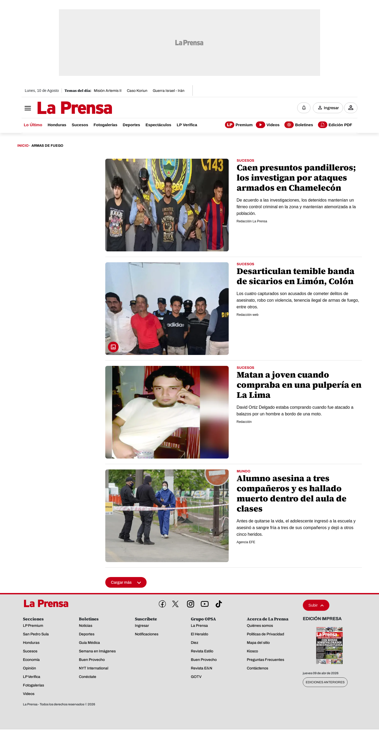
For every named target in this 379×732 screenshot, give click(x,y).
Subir (316, 605)
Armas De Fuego (47, 146)
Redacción (244, 422)
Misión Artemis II (108, 91)
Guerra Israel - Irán (168, 91)
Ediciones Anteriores (325, 682)
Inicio (23, 146)
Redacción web (248, 315)
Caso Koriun (137, 91)
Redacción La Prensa (252, 221)
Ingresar (331, 108)
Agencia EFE (246, 542)
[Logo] (61, 108)
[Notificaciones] (304, 108)
